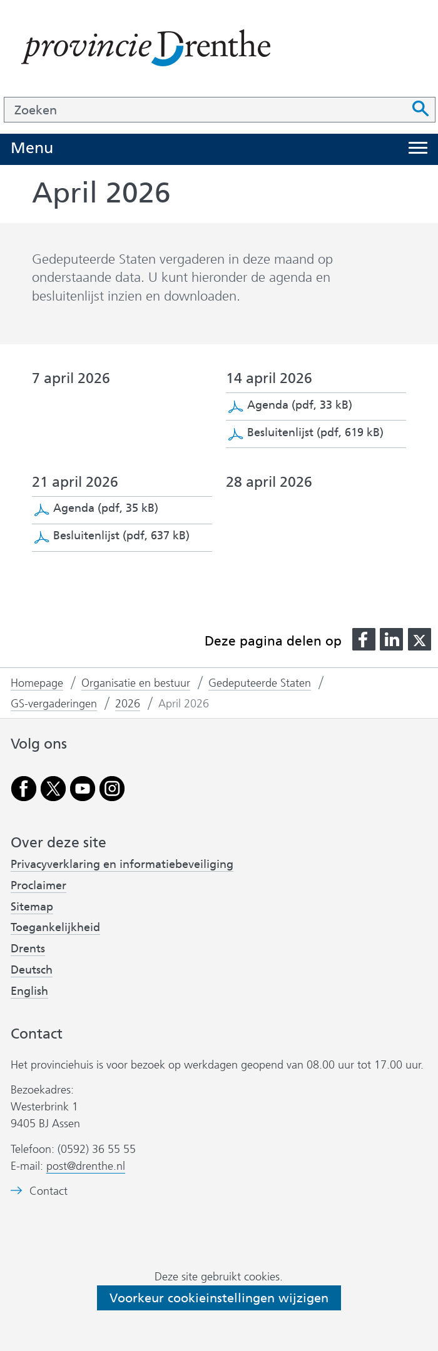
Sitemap (32, 907)
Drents (28, 948)
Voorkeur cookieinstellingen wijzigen (218, 1297)
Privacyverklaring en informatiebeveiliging (122, 864)
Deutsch (32, 970)
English (29, 991)
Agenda (299, 405)
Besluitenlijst (315, 432)
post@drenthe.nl (85, 1166)
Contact (48, 1191)
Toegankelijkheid (55, 927)
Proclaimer (38, 885)
